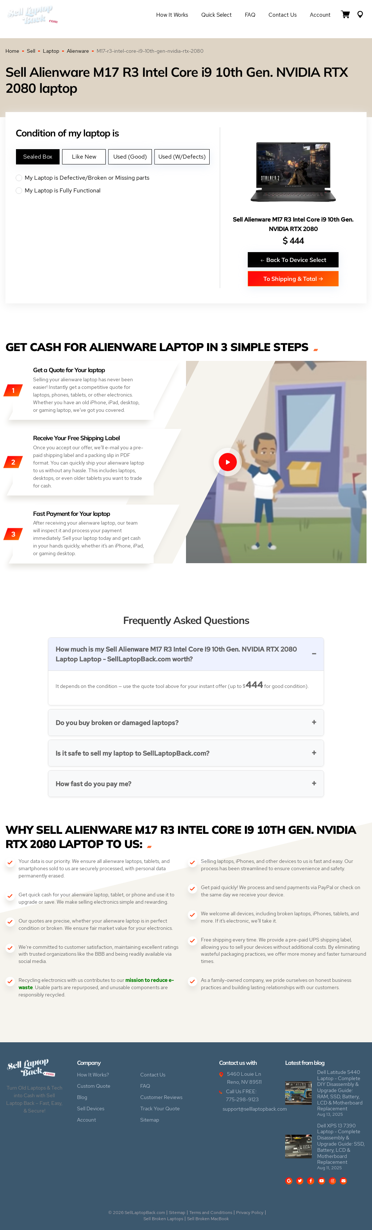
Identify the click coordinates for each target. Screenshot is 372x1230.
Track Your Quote (160, 1108)
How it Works (172, 15)
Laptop (51, 51)
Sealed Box (37, 156)
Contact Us (282, 15)
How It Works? (93, 1074)
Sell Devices (90, 1108)
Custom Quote (93, 1086)
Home (12, 51)
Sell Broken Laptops (163, 1219)
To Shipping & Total (293, 278)
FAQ (250, 15)
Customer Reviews (161, 1097)
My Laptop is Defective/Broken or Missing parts (118, 178)
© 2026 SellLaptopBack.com (136, 1212)
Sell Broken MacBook (208, 1219)
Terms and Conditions (210, 1212)
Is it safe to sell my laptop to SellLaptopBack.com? (132, 753)
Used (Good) (130, 156)
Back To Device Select (293, 259)
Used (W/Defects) (182, 156)
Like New (84, 156)
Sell (31, 51)
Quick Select (216, 15)
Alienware (78, 51)
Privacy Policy (249, 1212)
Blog (82, 1097)
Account (320, 15)
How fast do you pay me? (93, 784)
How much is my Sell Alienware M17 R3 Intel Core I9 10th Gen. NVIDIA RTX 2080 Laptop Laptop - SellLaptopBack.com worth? (176, 654)
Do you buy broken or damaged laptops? (117, 723)
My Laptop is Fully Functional (118, 190)
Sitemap (149, 1119)
